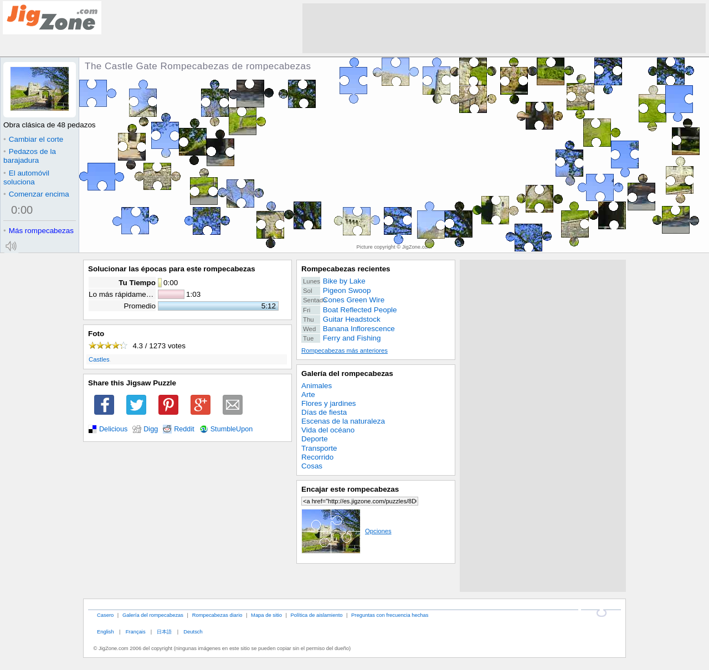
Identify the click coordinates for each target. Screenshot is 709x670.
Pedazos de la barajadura (29, 155)
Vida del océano (327, 430)
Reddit (184, 429)
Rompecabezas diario (217, 615)
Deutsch (192, 631)
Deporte (314, 439)
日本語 (164, 631)
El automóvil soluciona (26, 177)
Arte (308, 394)
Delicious (113, 429)
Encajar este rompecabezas (350, 489)
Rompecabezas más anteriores (344, 350)
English (105, 631)
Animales (316, 386)
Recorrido (317, 457)
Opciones (346, 531)
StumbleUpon (231, 429)
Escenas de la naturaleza (343, 421)
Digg (150, 429)
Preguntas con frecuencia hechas (389, 615)
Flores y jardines (328, 403)
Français (136, 631)
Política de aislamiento (317, 615)
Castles (99, 359)
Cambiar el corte (33, 139)
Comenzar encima (36, 194)
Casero (105, 615)
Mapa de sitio (266, 615)
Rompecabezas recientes (346, 269)
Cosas (311, 466)
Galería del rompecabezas (347, 373)
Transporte (319, 448)
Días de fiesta (324, 412)
